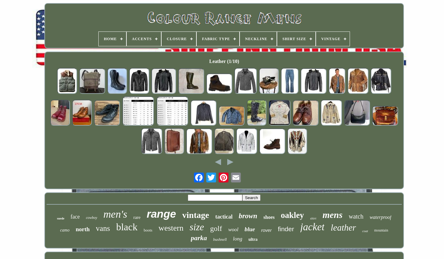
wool (233, 229)
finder (286, 228)
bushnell (220, 239)
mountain (381, 230)
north (82, 229)
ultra (253, 239)
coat (365, 231)
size (197, 227)
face (75, 217)
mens (333, 215)
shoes (268, 217)
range (161, 214)
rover (266, 230)
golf (216, 228)
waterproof (381, 217)
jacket (312, 226)
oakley (292, 215)
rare (136, 217)
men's (115, 214)
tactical (223, 217)
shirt (313, 218)
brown (248, 216)
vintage (195, 215)
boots (148, 230)
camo (64, 230)
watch (356, 216)
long (237, 239)
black (127, 226)
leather (343, 227)
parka (199, 238)
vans (103, 228)
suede (60, 218)
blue (250, 229)
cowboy (91, 217)
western (170, 227)
